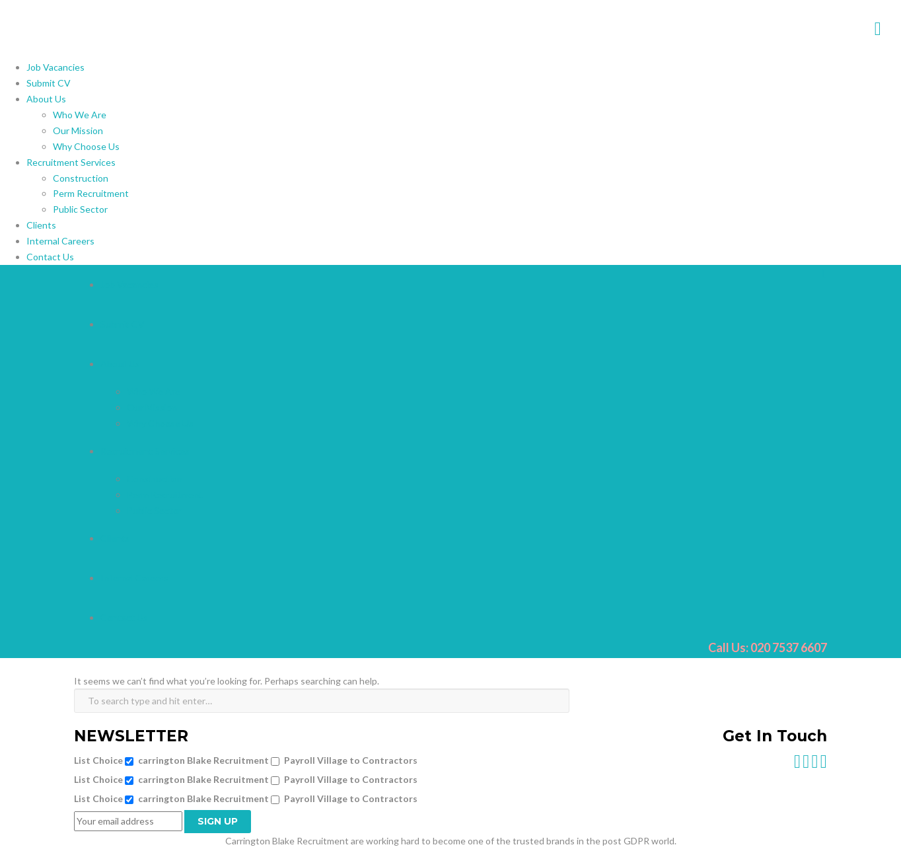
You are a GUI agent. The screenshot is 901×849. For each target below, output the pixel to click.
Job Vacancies (55, 67)
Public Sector (80, 209)
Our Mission (78, 130)
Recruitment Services (71, 162)
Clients (41, 225)
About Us (46, 98)
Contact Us (50, 256)
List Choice (98, 760)
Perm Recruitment (91, 193)
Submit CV (48, 83)
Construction (80, 178)
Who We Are (79, 114)
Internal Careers (60, 240)
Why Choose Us (86, 146)
